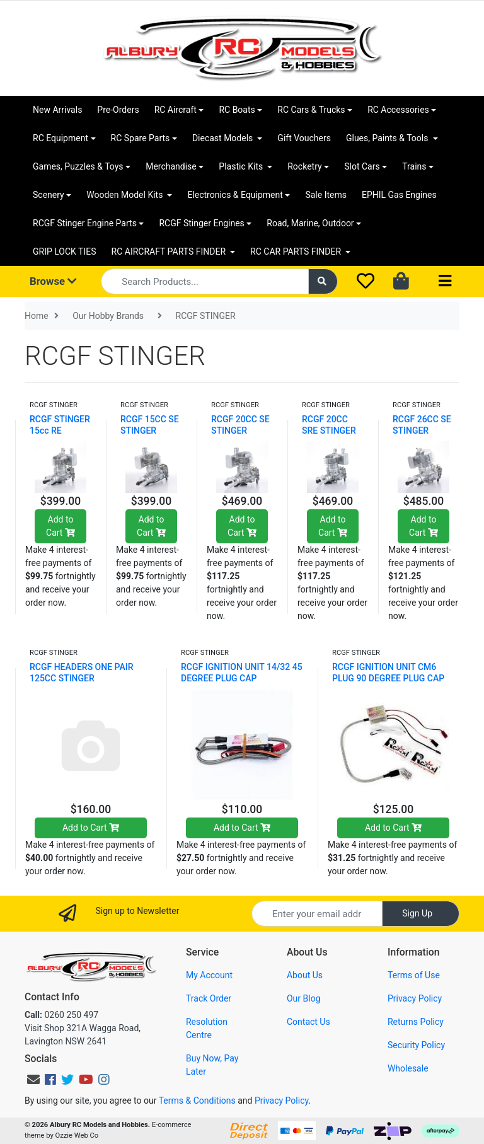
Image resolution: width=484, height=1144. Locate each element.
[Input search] (204, 281)
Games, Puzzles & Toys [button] (78, 166)
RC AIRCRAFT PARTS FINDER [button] (170, 251)
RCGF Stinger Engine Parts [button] (85, 223)
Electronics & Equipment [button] (234, 195)
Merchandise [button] (171, 166)
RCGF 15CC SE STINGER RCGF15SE (149, 430)
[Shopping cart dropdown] (402, 281)
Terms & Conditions (197, 1100)
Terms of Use (414, 975)
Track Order (208, 998)
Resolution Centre (207, 1028)
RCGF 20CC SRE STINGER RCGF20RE (329, 430)
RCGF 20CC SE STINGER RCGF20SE (240, 430)
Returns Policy (416, 1022)
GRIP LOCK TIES (64, 251)
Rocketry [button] (304, 166)
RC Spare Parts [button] (140, 138)
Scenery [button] (48, 195)
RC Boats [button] (237, 110)
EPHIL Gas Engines (399, 195)
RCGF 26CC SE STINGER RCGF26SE (422, 430)
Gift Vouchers (304, 138)
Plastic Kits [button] (242, 166)
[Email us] (33, 1079)
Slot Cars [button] (361, 166)
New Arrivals (57, 110)
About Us (305, 975)
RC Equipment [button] (60, 138)
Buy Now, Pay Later (212, 1065)
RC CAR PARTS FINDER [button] (296, 251)
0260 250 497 (61, 1015)
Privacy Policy (415, 998)
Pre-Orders (118, 110)
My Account (209, 975)
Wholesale (408, 1068)
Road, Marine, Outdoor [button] (310, 223)
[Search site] (323, 281)
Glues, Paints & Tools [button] (388, 138)
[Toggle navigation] (444, 281)
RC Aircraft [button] (175, 110)
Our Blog (304, 998)
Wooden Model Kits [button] (125, 195)
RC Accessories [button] (398, 110)
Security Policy (416, 1045)
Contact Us (308, 1022)
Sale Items (326, 195)
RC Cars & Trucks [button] (311, 110)
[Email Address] (317, 914)
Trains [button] (414, 166)
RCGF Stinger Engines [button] (201, 223)
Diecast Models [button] (223, 138)
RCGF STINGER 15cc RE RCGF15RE (60, 430)
